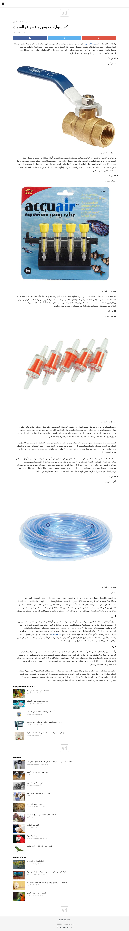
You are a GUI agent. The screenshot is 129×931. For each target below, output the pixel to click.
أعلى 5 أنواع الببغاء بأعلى (36, 893)
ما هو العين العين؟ (33, 836)
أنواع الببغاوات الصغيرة (35, 861)
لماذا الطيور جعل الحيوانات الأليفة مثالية (41, 846)
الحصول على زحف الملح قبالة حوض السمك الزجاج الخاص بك (49, 761)
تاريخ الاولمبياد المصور (35, 783)
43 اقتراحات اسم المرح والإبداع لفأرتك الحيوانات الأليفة (47, 882)
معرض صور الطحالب (35, 804)
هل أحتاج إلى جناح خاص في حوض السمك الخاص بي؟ (47, 872)
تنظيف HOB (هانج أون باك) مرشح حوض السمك (44, 722)
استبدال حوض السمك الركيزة (38, 690)
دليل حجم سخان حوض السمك (38, 701)
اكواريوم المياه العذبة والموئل (21, 22)
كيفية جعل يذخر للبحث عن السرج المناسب (43, 814)
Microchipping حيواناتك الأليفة (38, 793)
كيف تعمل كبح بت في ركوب (37, 772)
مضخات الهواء (89, 44)
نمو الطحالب (56, 634)
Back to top (64, 920)
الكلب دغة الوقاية (33, 825)
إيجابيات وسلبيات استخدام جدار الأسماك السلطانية (45, 733)
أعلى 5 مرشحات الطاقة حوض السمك (41, 712)
